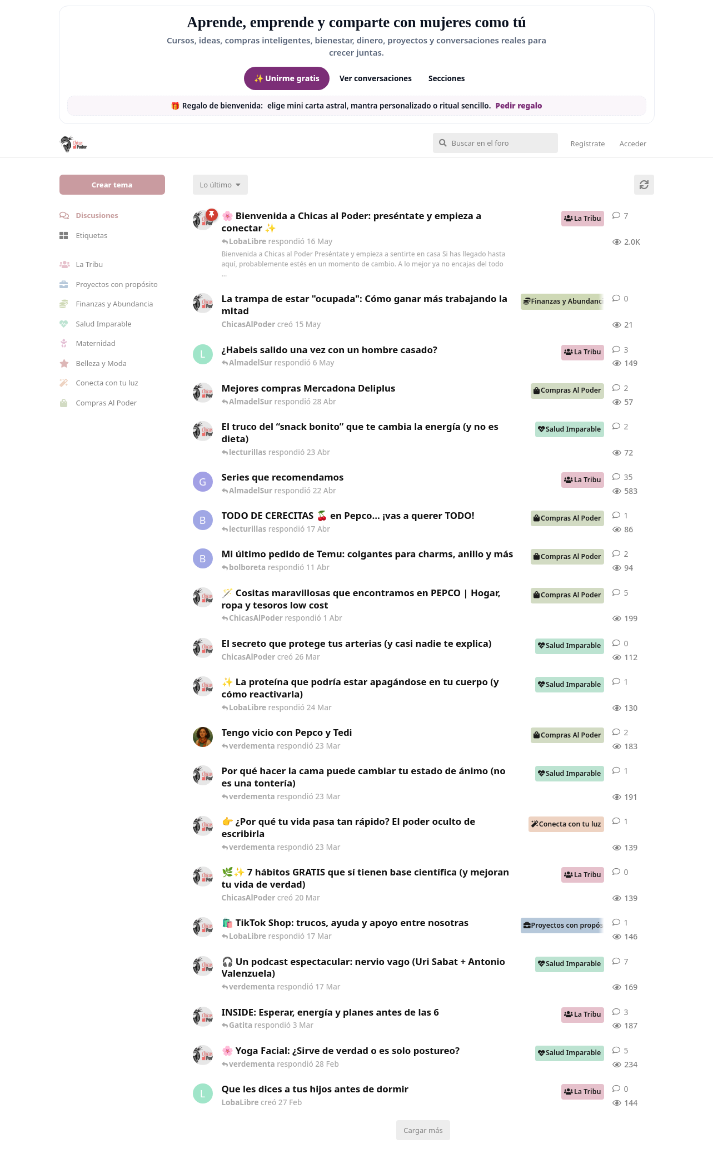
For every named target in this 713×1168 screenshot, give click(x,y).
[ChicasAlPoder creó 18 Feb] (203, 775)
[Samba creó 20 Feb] (203, 737)
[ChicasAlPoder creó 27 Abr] (203, 393)
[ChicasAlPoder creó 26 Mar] (203, 648)
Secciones (446, 78)
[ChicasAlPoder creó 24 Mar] (203, 686)
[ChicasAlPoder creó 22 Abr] (203, 431)
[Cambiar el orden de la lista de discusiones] (220, 185)
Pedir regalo (518, 106)
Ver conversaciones (376, 78)
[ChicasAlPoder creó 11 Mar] (203, 927)
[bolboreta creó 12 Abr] (203, 520)
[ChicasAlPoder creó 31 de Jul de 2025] (203, 597)
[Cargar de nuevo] (644, 185)
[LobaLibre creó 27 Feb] (203, 1093)
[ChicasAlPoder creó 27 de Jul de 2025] (203, 1055)
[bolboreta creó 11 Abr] (203, 558)
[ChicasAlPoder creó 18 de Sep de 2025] (203, 220)
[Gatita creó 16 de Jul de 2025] (203, 482)
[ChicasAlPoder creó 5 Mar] (203, 966)
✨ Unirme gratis (287, 78)
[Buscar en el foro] (495, 143)
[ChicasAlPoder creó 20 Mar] (203, 877)
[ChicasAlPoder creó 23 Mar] (203, 826)
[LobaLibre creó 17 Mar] (203, 354)
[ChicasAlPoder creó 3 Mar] (203, 1017)
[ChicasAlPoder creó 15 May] (203, 303)
